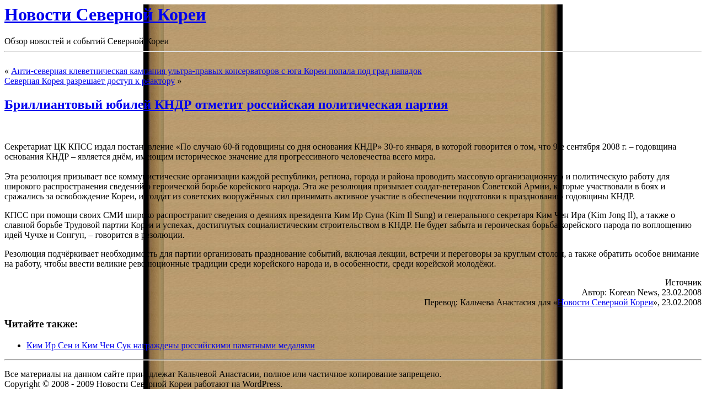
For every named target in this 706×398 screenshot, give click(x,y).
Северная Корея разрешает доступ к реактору (89, 81)
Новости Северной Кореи (105, 14)
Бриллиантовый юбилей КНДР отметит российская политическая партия (226, 104)
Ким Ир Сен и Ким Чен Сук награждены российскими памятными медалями (170, 345)
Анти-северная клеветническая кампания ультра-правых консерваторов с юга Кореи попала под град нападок (216, 71)
